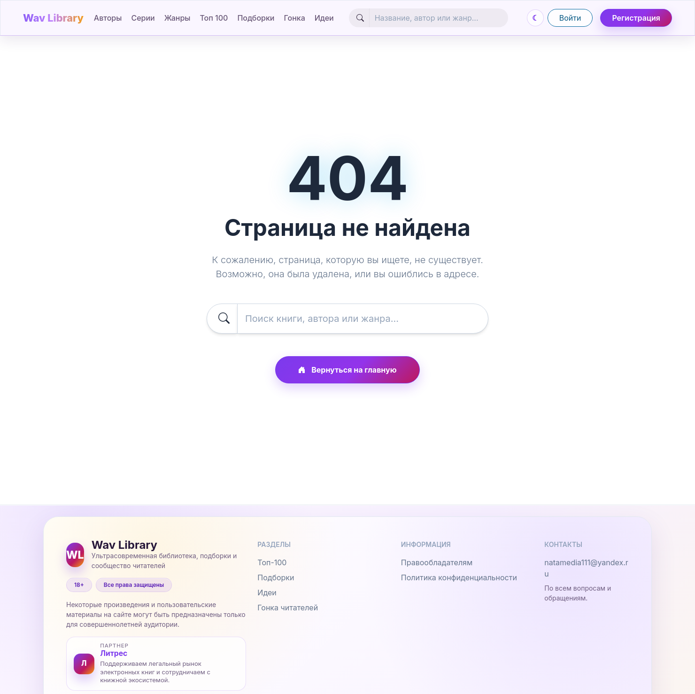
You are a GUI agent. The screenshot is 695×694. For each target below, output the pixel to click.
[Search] (438, 17)
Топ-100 (271, 562)
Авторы (108, 18)
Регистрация (636, 18)
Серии (142, 18)
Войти (570, 18)
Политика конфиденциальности (459, 577)
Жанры (177, 18)
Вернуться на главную (347, 369)
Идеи (324, 18)
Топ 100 (214, 18)
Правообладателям (436, 562)
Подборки (255, 18)
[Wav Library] (54, 18)
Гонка (294, 18)
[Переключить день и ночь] (535, 17)
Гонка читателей (287, 607)
